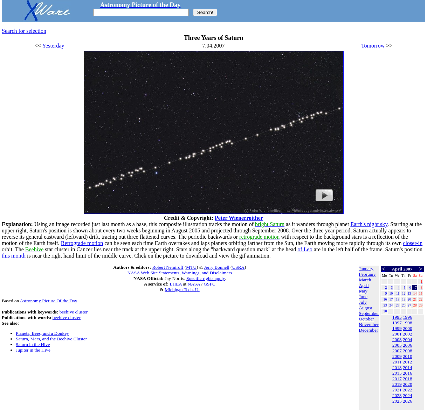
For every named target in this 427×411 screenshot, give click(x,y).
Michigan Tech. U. (182, 289)
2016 (407, 373)
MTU (191, 267)
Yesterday (53, 46)
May (363, 291)
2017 (397, 378)
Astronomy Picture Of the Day (48, 300)
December (368, 330)
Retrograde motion (82, 243)
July (363, 302)
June (363, 296)
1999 (397, 328)
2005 (397, 345)
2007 (397, 350)
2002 (407, 334)
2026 (407, 401)
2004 (407, 339)
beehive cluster (74, 312)
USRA (238, 267)
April (364, 285)
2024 (407, 395)
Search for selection (24, 31)
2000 (407, 328)
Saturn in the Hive (33, 344)
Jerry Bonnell (216, 267)
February (367, 274)
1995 (397, 317)
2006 (407, 345)
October (366, 319)
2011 (396, 362)
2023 (397, 395)
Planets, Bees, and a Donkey (42, 333)
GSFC (209, 284)
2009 (397, 356)
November (369, 324)
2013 (397, 367)
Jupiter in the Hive (33, 350)
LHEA (176, 284)
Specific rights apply (205, 278)
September (369, 313)
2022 (407, 389)
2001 (397, 334)
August (366, 307)
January (366, 268)
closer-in (412, 243)
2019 (397, 384)
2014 (407, 367)
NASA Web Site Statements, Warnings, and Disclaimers (179, 272)
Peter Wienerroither (239, 218)
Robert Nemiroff (168, 267)
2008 (407, 350)
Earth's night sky (368, 224)
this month (14, 256)
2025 (397, 401)
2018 (407, 378)
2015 (397, 373)
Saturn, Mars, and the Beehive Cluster (51, 338)
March (365, 279)
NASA (194, 284)
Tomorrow (373, 46)
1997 (397, 322)
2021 (397, 389)
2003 (397, 339)
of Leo (304, 249)
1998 (407, 322)
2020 (407, 384)
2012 (407, 362)
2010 (407, 356)
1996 (407, 317)
